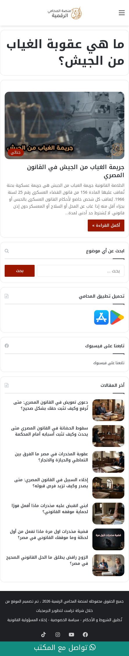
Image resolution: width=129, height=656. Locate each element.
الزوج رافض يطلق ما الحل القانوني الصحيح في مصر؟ (47, 560)
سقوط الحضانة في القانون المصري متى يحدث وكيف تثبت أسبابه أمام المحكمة (49, 431)
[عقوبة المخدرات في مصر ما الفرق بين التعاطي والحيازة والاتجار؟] (108, 462)
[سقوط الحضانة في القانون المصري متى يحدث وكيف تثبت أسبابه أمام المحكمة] (108, 436)
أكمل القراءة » (106, 225)
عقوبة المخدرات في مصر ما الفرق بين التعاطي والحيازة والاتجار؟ (51, 457)
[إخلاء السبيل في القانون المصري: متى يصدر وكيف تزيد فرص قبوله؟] (108, 488)
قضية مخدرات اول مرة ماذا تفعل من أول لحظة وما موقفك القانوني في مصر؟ (49, 535)
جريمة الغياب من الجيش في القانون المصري (75, 171)
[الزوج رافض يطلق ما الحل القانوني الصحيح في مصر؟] (108, 565)
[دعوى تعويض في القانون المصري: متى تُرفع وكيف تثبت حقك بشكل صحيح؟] (108, 410)
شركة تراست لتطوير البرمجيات (60, 610)
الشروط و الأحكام (97, 619)
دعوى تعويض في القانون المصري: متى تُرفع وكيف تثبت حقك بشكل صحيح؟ (50, 405)
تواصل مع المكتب (65, 647)
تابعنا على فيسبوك (108, 362)
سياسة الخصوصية (65, 619)
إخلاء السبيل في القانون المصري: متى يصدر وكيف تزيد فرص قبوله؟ (51, 483)
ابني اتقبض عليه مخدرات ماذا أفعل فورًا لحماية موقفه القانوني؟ (50, 509)
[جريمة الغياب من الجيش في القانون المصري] (64, 125)
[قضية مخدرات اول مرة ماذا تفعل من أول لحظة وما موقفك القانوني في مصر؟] (108, 539)
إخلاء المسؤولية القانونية (27, 619)
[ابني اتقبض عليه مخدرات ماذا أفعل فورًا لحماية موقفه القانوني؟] (108, 513)
